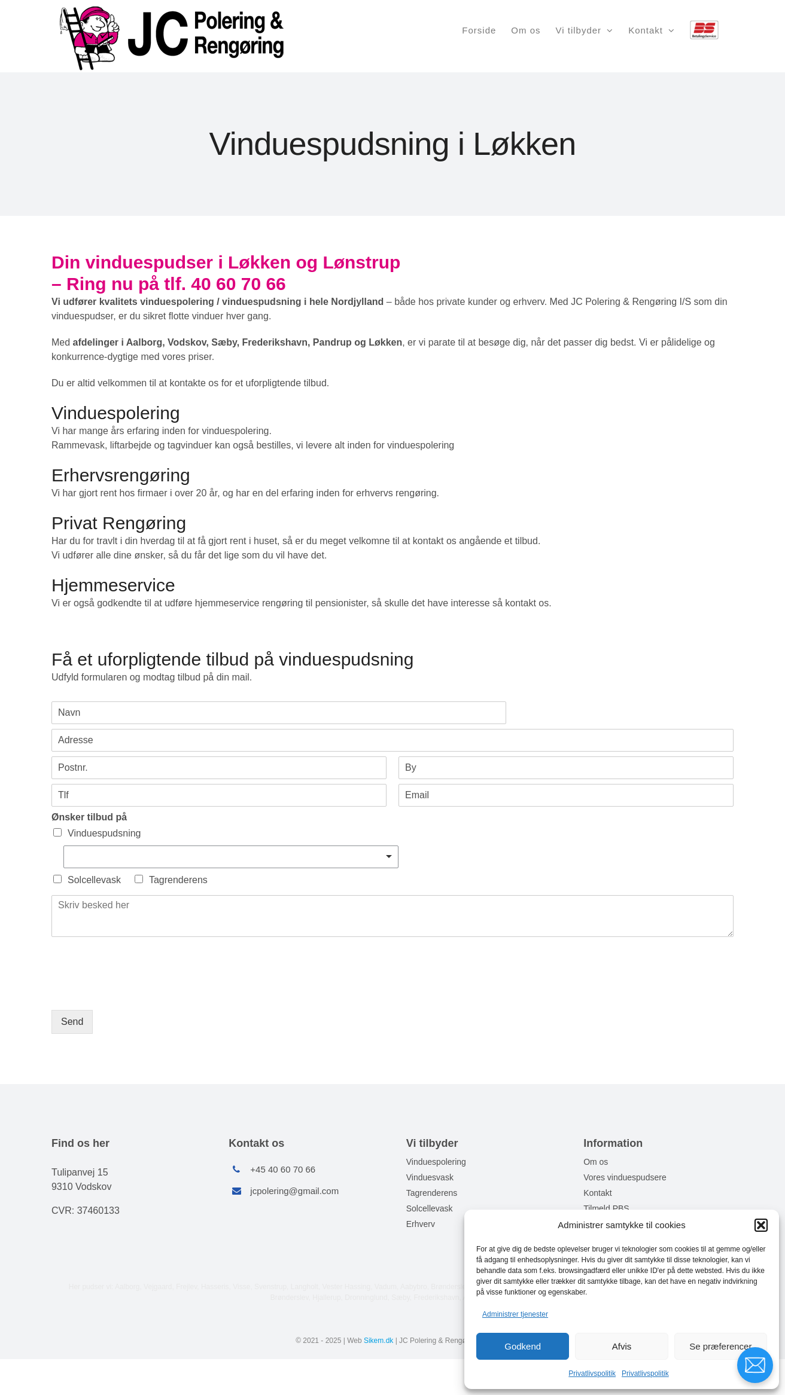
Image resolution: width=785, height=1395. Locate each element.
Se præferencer (720, 1346)
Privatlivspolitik (592, 1373)
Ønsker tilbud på (89, 817)
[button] (761, 1225)
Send (72, 1022)
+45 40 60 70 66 (282, 1169)
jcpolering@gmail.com (294, 1191)
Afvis (622, 1346)
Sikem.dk (378, 1340)
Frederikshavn (436, 1297)
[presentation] (142, 990)
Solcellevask (94, 880)
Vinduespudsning (104, 833)
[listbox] (230, 856)
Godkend (522, 1346)
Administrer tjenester (515, 1314)
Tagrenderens (178, 880)
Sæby (400, 1297)
